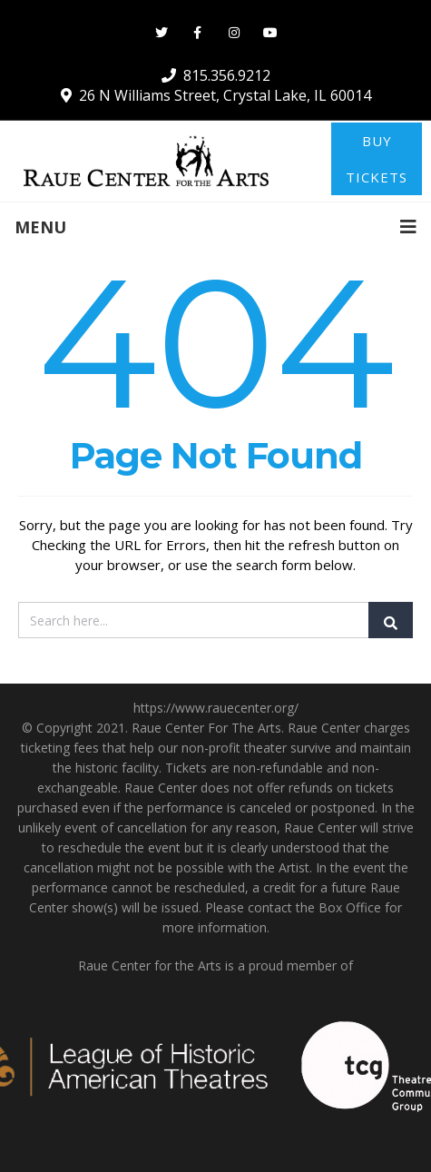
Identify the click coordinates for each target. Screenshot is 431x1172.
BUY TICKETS (376, 159)
